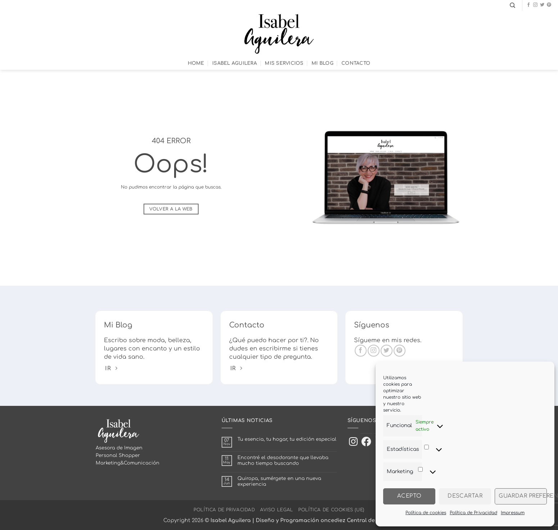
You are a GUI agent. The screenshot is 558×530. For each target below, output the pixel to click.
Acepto (409, 496)
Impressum (513, 512)
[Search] (512, 5)
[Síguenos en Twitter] (542, 5)
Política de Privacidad (473, 512)
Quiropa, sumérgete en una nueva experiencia (279, 481)
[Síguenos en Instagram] (535, 5)
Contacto (355, 63)
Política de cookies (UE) (331, 509)
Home (196, 63)
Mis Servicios (284, 63)
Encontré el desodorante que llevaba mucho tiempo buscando (282, 460)
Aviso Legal (276, 509)
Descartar (465, 496)
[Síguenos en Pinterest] (549, 5)
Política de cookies (425, 512)
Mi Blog (323, 63)
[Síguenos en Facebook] (528, 5)
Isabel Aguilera (234, 63)
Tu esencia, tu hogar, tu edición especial (286, 439)
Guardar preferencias (523, 496)
